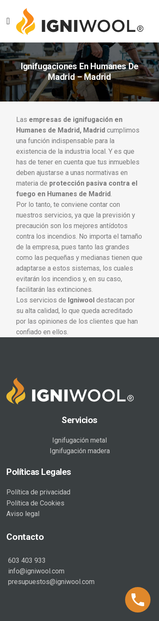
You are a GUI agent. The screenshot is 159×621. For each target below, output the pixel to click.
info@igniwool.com (35, 571)
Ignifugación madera (80, 451)
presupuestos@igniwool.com (50, 582)
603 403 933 (26, 560)
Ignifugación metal (79, 440)
